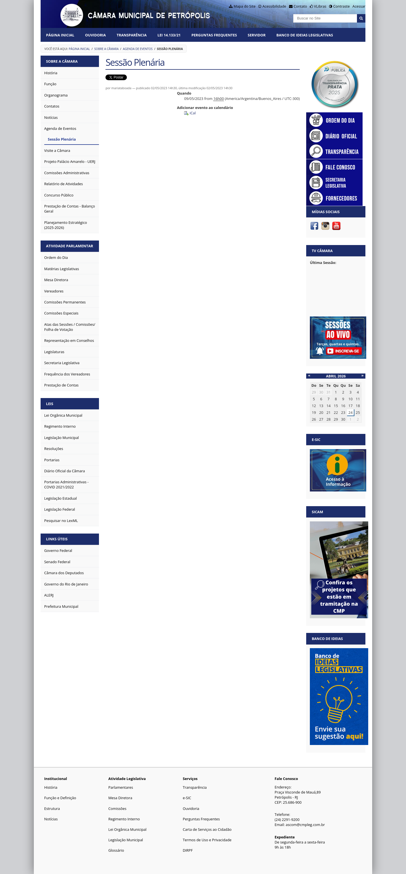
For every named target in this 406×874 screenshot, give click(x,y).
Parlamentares (120, 787)
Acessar (358, 6)
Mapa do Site (244, 6)
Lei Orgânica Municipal (127, 829)
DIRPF (188, 850)
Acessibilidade (274, 6)
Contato (300, 6)
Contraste (341, 6)
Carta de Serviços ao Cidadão (207, 829)
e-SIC (187, 797)
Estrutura (52, 808)
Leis (49, 403)
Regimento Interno (124, 818)
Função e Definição (60, 797)
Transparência (132, 35)
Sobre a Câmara (106, 49)
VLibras (320, 6)
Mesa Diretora (120, 797)
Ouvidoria (95, 35)
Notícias (51, 818)
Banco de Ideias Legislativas (304, 35)
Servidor (257, 35)
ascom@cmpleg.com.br (305, 824)
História (51, 787)
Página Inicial (60, 35)
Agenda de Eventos (138, 49)
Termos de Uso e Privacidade (207, 839)
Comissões (117, 808)
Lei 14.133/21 (168, 35)
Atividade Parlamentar (69, 245)
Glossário (116, 850)
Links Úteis (56, 538)
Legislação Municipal (125, 839)
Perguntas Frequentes (214, 35)
